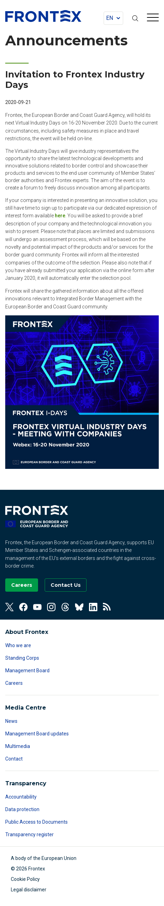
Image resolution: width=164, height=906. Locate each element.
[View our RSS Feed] (107, 607)
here (60, 215)
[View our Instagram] (51, 607)
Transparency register (29, 834)
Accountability (21, 797)
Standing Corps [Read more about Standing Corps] (22, 658)
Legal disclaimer (28, 889)
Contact (14, 759)
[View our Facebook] (23, 607)
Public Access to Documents (36, 822)
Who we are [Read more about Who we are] (18, 645)
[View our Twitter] (9, 607)
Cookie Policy (25, 879)
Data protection (22, 809)
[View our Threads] (65, 607)
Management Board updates (37, 733)
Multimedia (17, 746)
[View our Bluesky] (79, 607)
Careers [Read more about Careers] (14, 683)
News (11, 721)
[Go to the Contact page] (66, 585)
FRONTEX (43, 16)
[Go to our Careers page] (21, 585)
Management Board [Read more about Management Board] (27, 670)
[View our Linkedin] (93, 607)
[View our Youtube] (37, 607)
